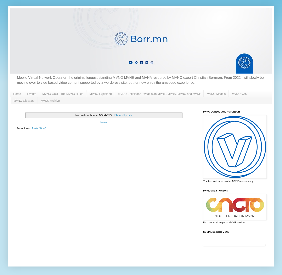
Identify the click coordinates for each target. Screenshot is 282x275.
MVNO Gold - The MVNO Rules (62, 94)
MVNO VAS (239, 94)
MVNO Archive (50, 100)
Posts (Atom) (39, 128)
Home (17, 94)
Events (31, 94)
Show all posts (123, 115)
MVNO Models (216, 94)
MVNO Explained (101, 94)
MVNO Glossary (23, 100)
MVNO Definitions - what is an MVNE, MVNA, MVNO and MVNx (159, 94)
